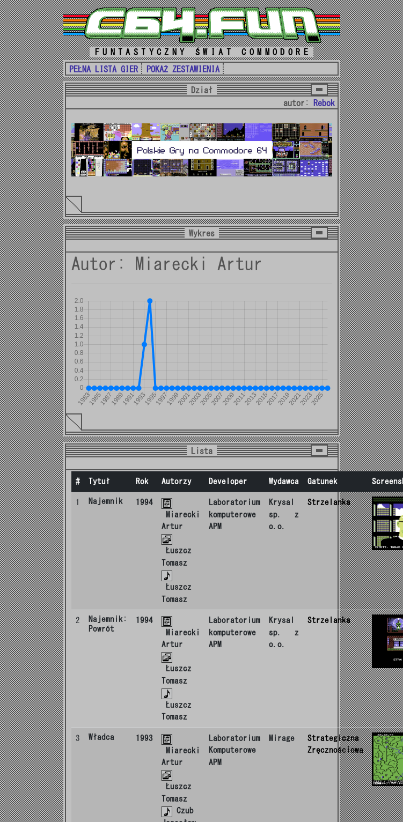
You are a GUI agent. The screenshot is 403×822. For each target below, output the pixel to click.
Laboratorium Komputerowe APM (234, 750)
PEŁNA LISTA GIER (103, 69)
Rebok (324, 103)
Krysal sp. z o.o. (284, 514)
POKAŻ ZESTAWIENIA (182, 69)
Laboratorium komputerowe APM (234, 514)
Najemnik (106, 501)
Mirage (282, 738)
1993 (144, 738)
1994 (144, 502)
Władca (101, 737)
